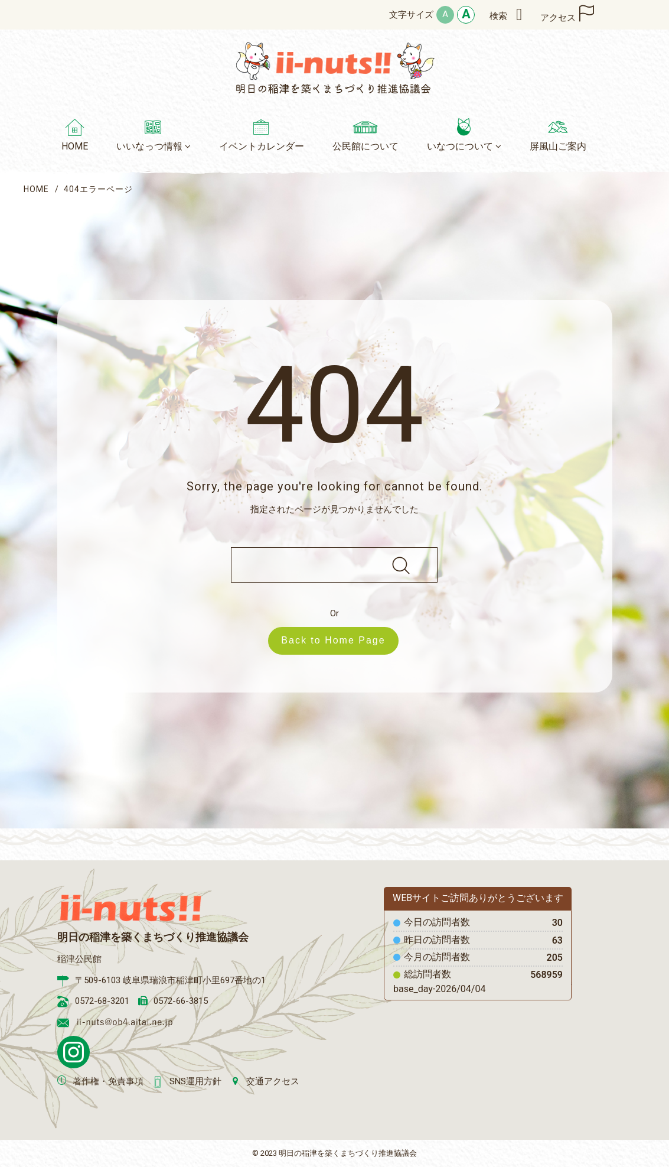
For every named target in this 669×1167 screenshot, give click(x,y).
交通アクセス (272, 1081)
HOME (36, 189)
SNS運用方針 (195, 1081)
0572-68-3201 (102, 1001)
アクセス (558, 17)
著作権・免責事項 (108, 1081)
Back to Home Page (339, 640)
